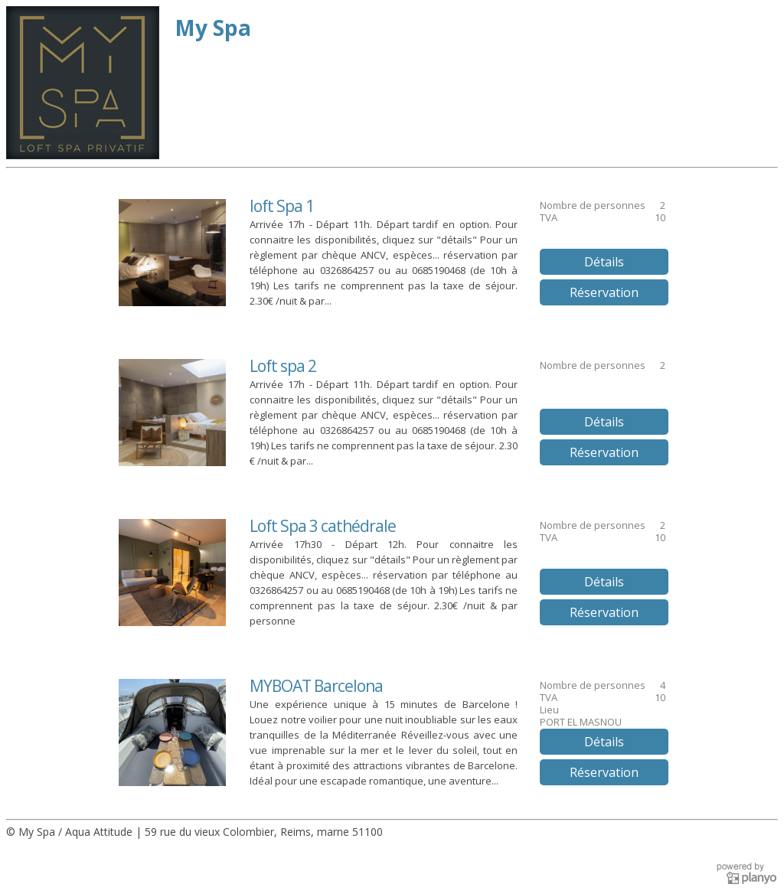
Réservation (604, 292)
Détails (604, 261)
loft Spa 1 (282, 206)
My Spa (213, 27)
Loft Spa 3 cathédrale (323, 526)
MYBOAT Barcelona (316, 686)
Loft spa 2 (283, 366)
